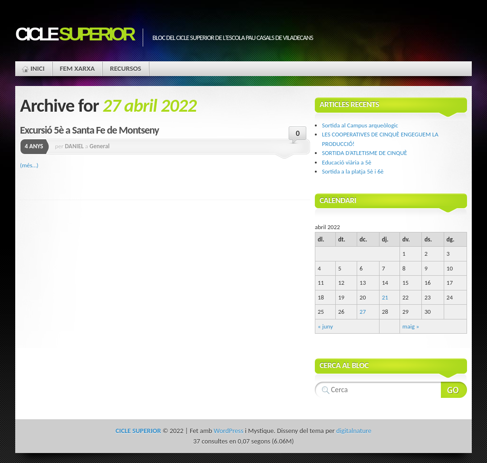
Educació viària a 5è (346, 162)
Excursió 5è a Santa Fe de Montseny (89, 130)
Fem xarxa (77, 68)
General (99, 146)
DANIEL (74, 146)
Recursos (125, 68)
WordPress (228, 430)
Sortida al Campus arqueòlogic (360, 125)
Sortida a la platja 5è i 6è (352, 171)
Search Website (454, 390)
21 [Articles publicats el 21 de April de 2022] (385, 297)
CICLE (74, 34)
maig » (410, 326)
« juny (325, 326)
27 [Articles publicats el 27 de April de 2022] (363, 311)
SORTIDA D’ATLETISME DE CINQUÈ (364, 152)
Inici (37, 68)
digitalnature (353, 430)
